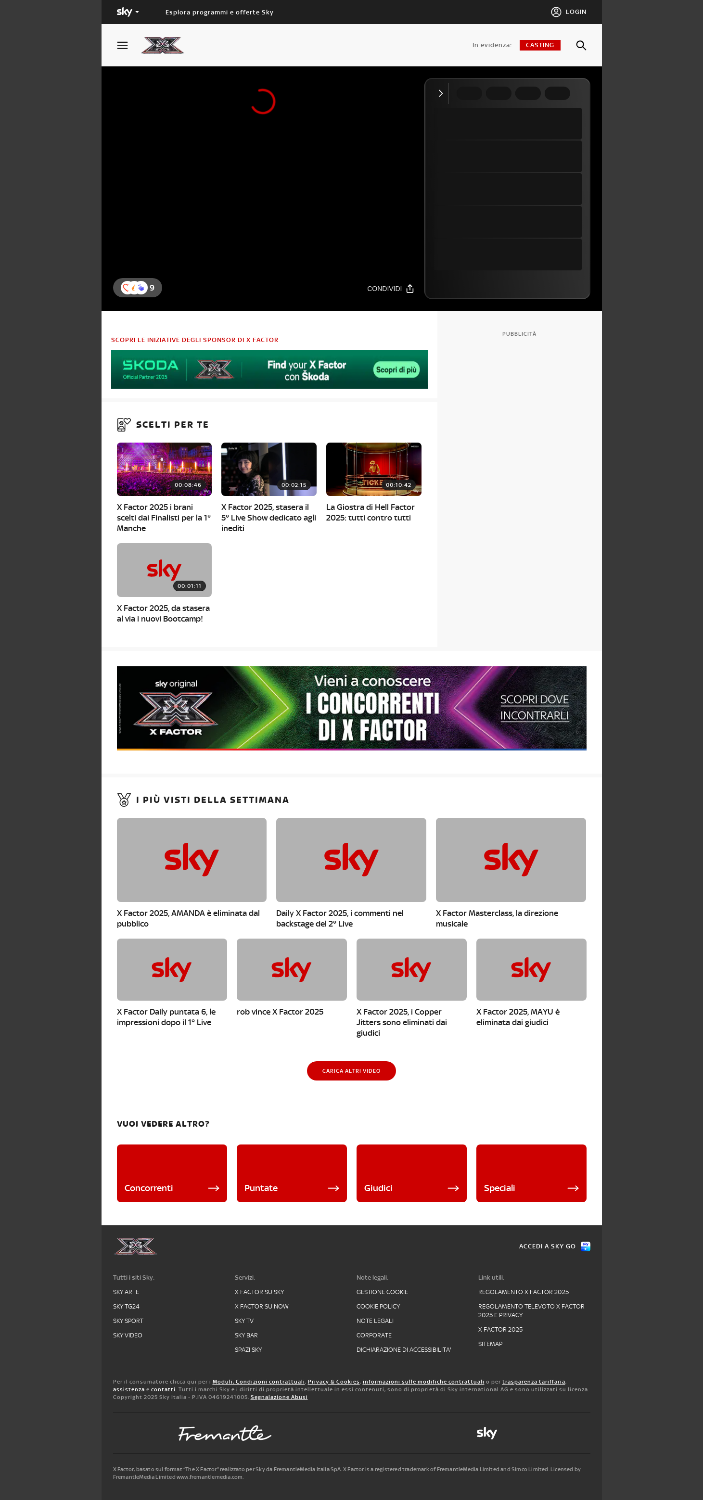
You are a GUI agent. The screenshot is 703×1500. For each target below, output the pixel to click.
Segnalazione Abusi (279, 1397)
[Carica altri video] (351, 1071)
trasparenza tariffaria (533, 1381)
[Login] (568, 12)
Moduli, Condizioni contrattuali (259, 1381)
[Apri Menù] (128, 45)
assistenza (129, 1389)
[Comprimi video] (443, 93)
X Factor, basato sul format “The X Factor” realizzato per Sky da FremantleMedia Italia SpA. (227, 1469)
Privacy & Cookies (334, 1381)
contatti (163, 1389)
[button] (141, 287)
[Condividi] (390, 288)
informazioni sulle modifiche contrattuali (424, 1381)
